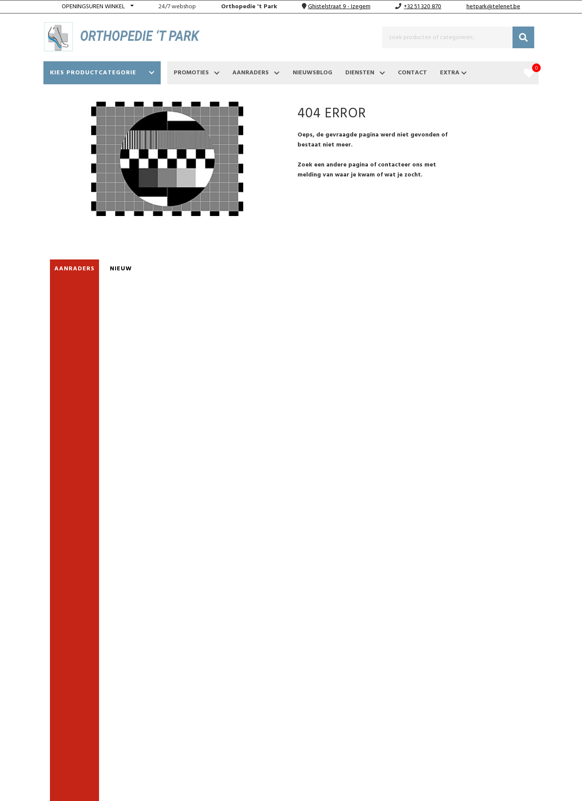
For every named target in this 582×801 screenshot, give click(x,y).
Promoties (196, 73)
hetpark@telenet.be (493, 7)
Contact (412, 73)
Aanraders (255, 73)
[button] (98, 7)
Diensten (365, 73)
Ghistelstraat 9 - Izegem (339, 7)
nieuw (121, 269)
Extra (453, 73)
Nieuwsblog (312, 73)
